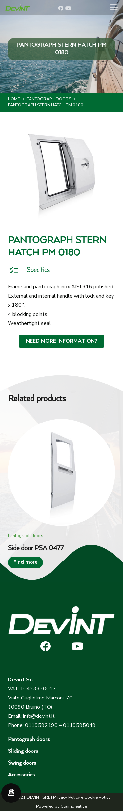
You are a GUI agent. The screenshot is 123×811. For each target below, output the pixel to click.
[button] (114, 7)
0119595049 (79, 725)
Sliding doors (23, 751)
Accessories (21, 775)
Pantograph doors (29, 739)
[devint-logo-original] (17, 7)
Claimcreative (74, 806)
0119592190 (41, 725)
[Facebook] (60, 8)
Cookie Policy (97, 797)
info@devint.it (39, 716)
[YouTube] (68, 8)
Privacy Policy (66, 797)
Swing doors (22, 763)
